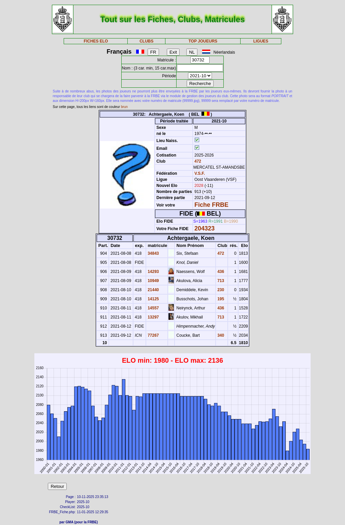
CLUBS (146, 41)
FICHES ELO (96, 41)
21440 (153, 289)
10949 (153, 280)
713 (220, 280)
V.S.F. (199, 173)
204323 (204, 228)
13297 (153, 317)
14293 (153, 271)
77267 (153, 335)
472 (197, 161)
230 (220, 289)
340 (220, 335)
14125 (153, 299)
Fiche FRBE (211, 204)
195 (220, 299)
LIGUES (261, 41)
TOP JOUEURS (203, 41)
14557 (153, 308)
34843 (153, 253)
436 (220, 271)
